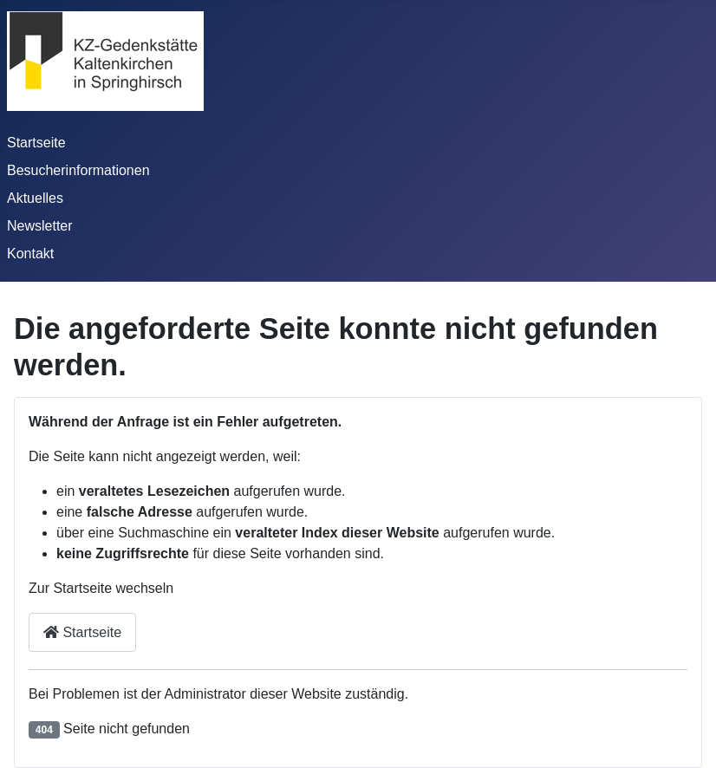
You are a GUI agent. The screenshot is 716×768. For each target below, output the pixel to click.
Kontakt (30, 253)
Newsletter (40, 225)
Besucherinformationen (78, 170)
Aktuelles (35, 198)
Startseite (36, 142)
